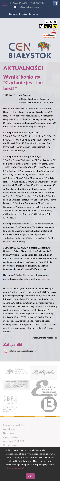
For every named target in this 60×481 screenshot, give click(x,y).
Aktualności (9, 429)
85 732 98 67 (38, 3)
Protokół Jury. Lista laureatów (22, 350)
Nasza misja (9, 433)
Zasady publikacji (11, 437)
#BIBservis (24, 95)
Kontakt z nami (10, 445)
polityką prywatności (15, 468)
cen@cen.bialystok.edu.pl (28, 7)
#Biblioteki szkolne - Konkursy (34, 99)
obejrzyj (45, 278)
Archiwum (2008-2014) (14, 441)
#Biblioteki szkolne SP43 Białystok (36, 102)
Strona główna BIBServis (15, 424)
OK (30, 476)
